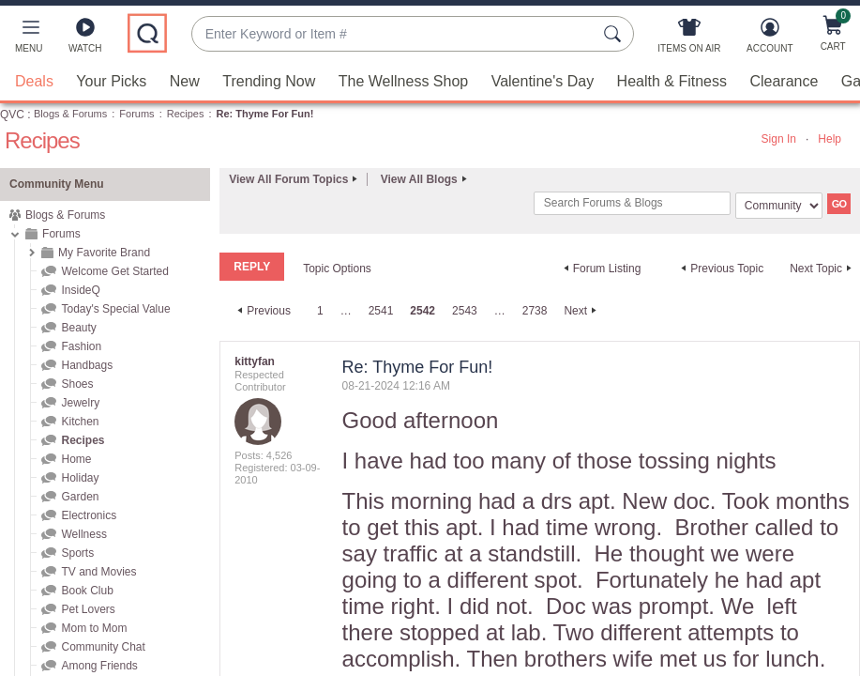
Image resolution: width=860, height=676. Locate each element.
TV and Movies (98, 571)
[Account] (769, 39)
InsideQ (80, 290)
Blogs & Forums (70, 113)
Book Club (87, 590)
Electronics (88, 515)
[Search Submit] (615, 34)
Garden (79, 496)
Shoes (77, 384)
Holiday (79, 477)
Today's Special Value (115, 308)
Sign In (779, 139)
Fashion (81, 346)
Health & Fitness (672, 81)
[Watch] (85, 39)
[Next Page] (582, 311)
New (185, 81)
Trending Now (268, 81)
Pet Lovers (87, 609)
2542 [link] (422, 310)
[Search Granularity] (778, 205)
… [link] (346, 310)
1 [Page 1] (320, 310)
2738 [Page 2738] (535, 310)
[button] (28, 39)
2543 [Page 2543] (464, 310)
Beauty (78, 327)
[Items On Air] (688, 39)
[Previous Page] (261, 311)
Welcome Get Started (115, 271)
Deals (34, 81)
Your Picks (111, 81)
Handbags (87, 365)
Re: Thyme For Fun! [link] (265, 113)
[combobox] (394, 34)
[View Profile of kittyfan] (254, 361)
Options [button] (833, 371)
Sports (77, 553)
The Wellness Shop (403, 81)
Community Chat (102, 646)
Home (76, 459)
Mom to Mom (94, 628)
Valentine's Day (542, 81)
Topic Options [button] (337, 268)
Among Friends (99, 665)
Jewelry (80, 402)
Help (829, 139)
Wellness (83, 534)
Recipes (185, 113)
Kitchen (79, 421)
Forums (136, 113)
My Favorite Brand (104, 252)
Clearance (783, 81)
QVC (12, 114)
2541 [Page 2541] (381, 310)
